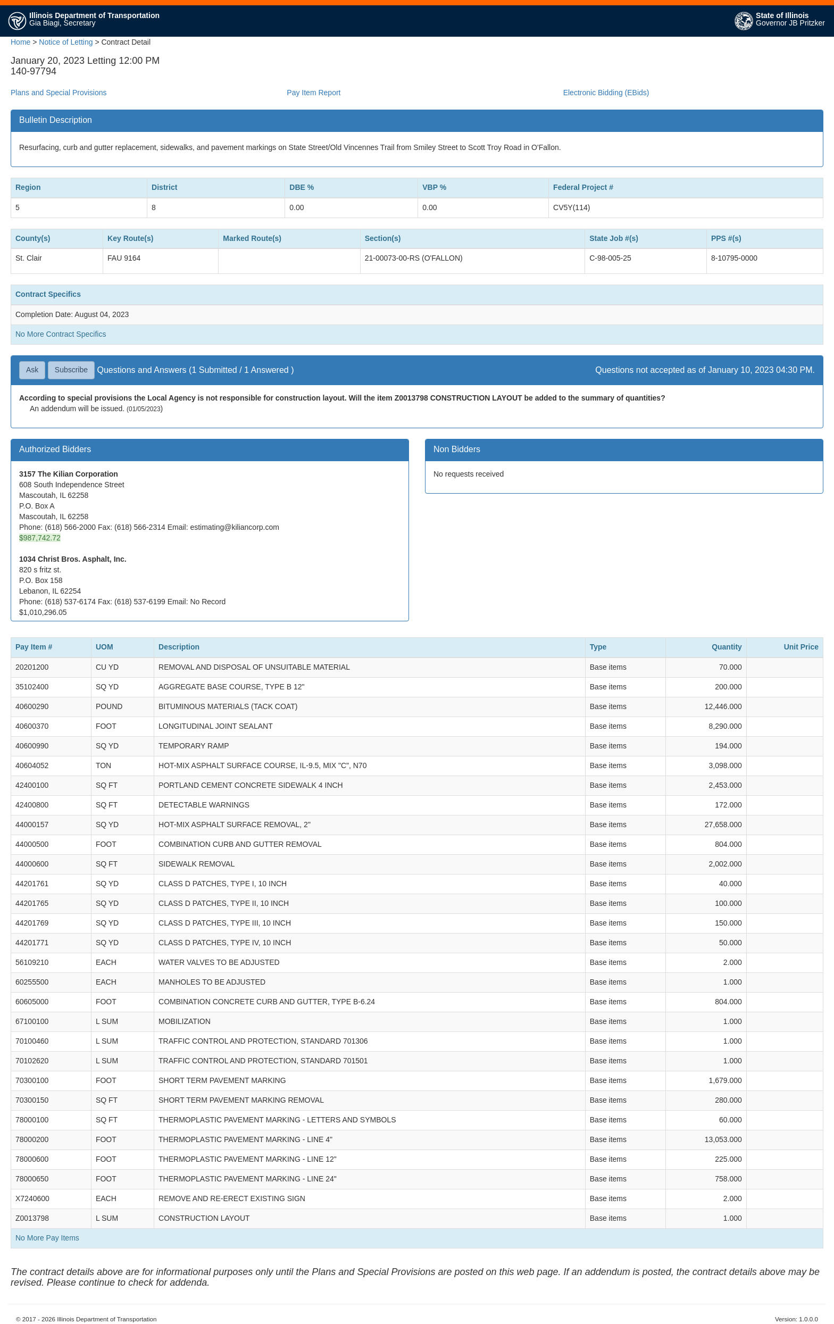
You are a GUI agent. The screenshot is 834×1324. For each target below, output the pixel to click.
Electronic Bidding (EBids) (606, 92)
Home (20, 42)
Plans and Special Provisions (59, 92)
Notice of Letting (66, 42)
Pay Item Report (313, 92)
